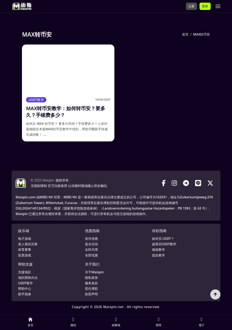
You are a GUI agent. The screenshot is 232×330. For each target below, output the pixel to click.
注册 (191, 6)
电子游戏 (24, 238)
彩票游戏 (24, 255)
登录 (205, 6)
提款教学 (158, 255)
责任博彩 (91, 288)
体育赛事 (24, 249)
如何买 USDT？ (163, 238)
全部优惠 (91, 255)
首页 (185, 34)
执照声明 (91, 294)
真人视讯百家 (28, 244)
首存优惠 (91, 238)
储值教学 (158, 249)
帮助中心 (24, 288)
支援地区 (24, 272)
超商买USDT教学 (164, 244)
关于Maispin (94, 272)
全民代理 (91, 249)
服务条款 (91, 283)
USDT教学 (36, 100)
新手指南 (24, 294)
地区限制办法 (28, 277)
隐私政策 (91, 277)
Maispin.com (25, 197)
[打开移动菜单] (218, 6)
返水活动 (91, 244)
